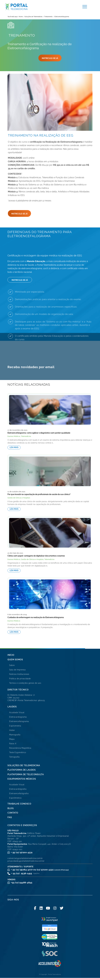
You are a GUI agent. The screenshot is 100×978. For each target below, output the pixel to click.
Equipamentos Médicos (21, 779)
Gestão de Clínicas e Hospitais (18, 498)
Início (10, 655)
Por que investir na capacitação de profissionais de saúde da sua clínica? (38, 494)
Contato (12, 812)
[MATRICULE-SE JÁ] (49, 58)
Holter (12, 730)
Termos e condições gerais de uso (25, 683)
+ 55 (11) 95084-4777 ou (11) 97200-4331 (40, 869)
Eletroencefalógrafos (19, 793)
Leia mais (14, 447)
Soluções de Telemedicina (23, 765)
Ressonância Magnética (20, 748)
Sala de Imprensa (17, 670)
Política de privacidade (20, 679)
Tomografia (14, 757)
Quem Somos (15, 659)
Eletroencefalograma (19, 721)
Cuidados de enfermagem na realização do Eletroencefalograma (35, 617)
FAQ (9, 817)
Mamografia (14, 735)
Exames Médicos (13, 436)
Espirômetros (15, 798)
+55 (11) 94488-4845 (21, 882)
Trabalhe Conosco (19, 803)
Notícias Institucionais (19, 674)
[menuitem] (83, 6)
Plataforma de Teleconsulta (25, 774)
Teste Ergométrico (17, 752)
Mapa (11, 739)
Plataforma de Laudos (21, 770)
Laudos (12, 706)
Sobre (12, 665)
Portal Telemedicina (54, 974)
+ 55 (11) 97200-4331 (22, 852)
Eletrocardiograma (18, 717)
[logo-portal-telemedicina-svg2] (36, 6)
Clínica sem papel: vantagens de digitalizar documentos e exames (36, 556)
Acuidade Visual (16, 712)
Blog (10, 808)
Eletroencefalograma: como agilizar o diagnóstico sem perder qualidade (38, 433)
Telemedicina (26, 436)
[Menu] (83, 6)
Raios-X (12, 743)
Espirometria (15, 726)
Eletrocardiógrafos (17, 789)
